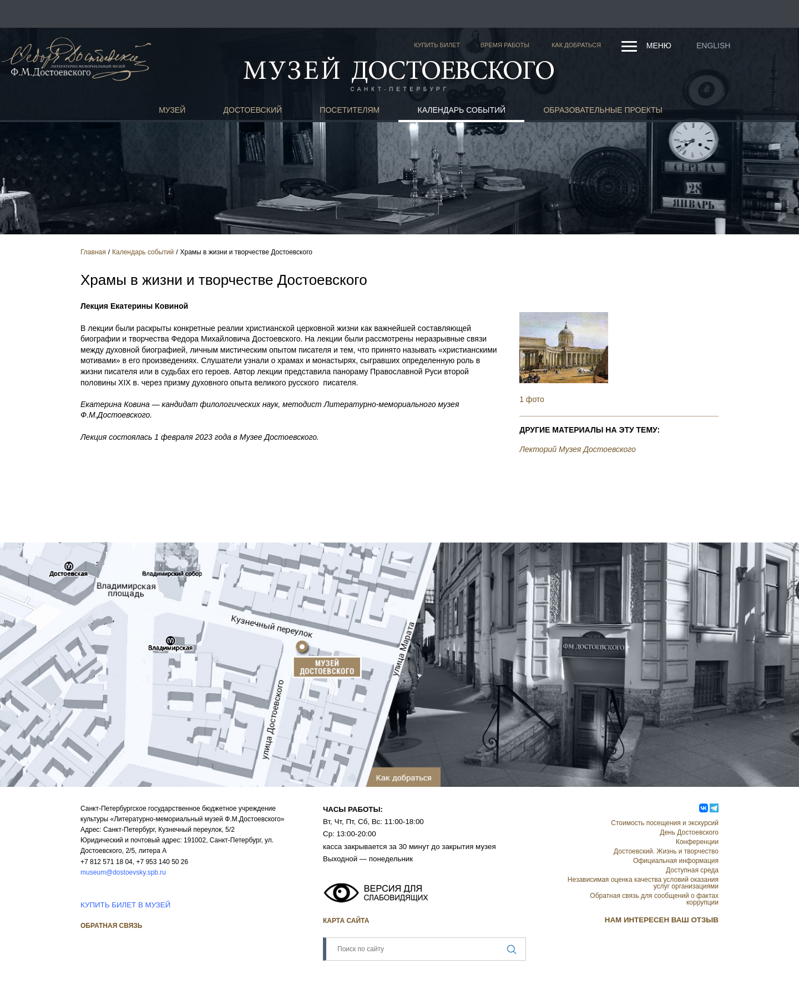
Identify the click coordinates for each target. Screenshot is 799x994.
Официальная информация (676, 860)
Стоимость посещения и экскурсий (665, 823)
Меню (658, 45)
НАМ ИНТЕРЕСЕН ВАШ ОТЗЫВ (662, 919)
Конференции (697, 842)
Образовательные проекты (602, 110)
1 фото (531, 399)
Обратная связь (111, 926)
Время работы (505, 45)
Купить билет (437, 45)
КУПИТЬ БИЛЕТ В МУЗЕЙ (125, 905)
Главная (93, 252)
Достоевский (253, 110)
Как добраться (576, 45)
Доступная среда (692, 870)
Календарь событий (462, 110)
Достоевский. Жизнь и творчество (666, 851)
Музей (172, 110)
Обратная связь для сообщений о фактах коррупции (654, 899)
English (713, 45)
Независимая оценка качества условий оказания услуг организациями (643, 883)
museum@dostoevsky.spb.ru (123, 872)
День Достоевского (689, 832)
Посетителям (350, 110)
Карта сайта (346, 921)
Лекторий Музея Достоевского (577, 449)
